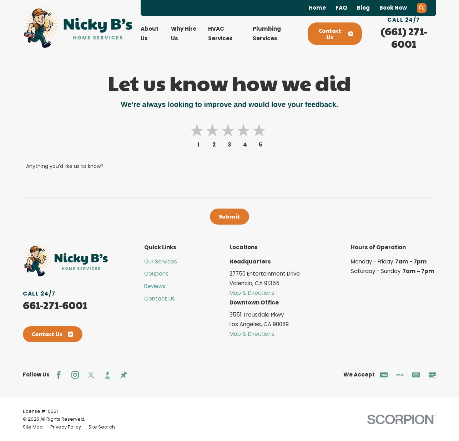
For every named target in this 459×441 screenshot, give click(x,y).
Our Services (160, 261)
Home (317, 7)
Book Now (393, 7)
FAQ (341, 7)
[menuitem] (33, 427)
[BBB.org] (107, 375)
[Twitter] (91, 375)
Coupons (156, 273)
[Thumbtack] (123, 375)
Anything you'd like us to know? (65, 166)
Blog (363, 7)
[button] (260, 130)
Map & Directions (252, 293)
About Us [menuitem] (149, 33)
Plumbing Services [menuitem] (267, 33)
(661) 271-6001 (403, 37)
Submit (229, 216)
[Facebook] (58, 375)
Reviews (155, 286)
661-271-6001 (55, 305)
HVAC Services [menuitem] (220, 33)
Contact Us (336, 34)
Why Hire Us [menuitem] (183, 33)
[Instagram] (75, 375)
